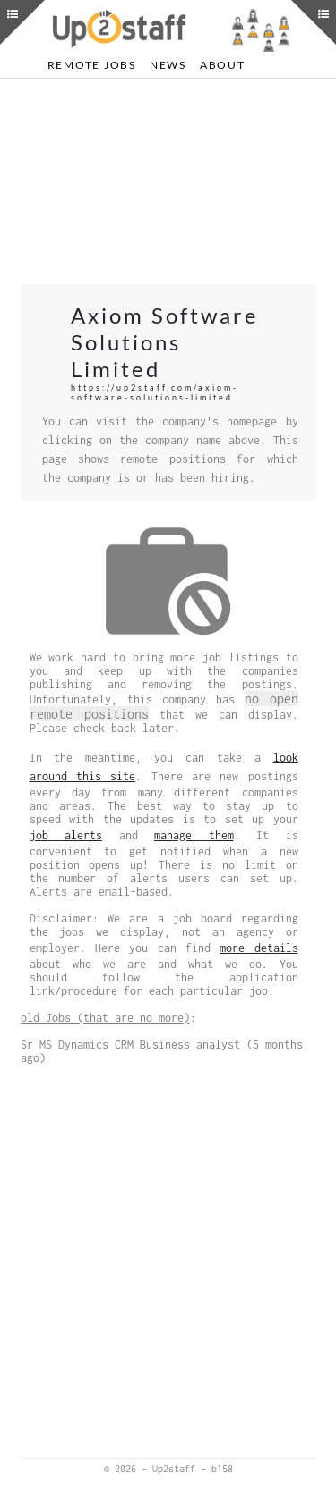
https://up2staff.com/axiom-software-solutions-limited (154, 392)
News (168, 65)
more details (258, 948)
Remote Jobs (91, 65)
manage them (194, 835)
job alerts (66, 835)
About (223, 65)
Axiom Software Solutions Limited (165, 342)
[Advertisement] (168, 181)
